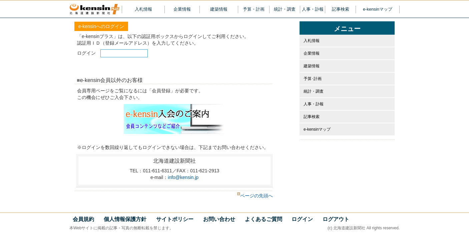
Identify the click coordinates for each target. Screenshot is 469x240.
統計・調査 (285, 9)
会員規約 (83, 219)
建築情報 (218, 9)
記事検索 (340, 9)
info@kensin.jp (183, 177)
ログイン (302, 219)
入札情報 (143, 9)
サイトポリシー (174, 219)
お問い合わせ (219, 219)
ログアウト (336, 219)
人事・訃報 (313, 9)
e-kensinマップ (377, 9)
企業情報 (182, 9)
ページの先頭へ (255, 195)
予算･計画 (313, 78)
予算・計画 (254, 9)
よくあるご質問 (263, 219)
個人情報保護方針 (125, 219)
